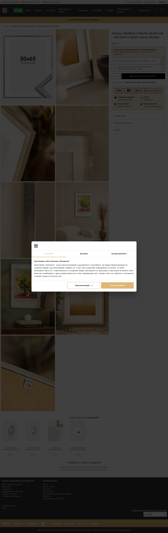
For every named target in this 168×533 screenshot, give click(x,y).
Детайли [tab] (84, 254)
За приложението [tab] (119, 254)
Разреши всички (117, 285)
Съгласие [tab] (49, 254)
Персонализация (83, 285)
